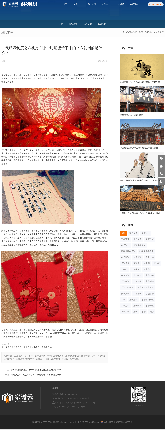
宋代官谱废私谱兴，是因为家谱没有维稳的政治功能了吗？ (37, 371)
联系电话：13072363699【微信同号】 (71, 399)
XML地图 (66, 407)
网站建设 (81, 407)
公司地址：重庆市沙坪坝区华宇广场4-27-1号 (73, 403)
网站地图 (56, 407)
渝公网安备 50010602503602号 (116, 423)
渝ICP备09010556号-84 (88, 423)
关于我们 (77, 4)
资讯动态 (106, 4)
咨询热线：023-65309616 (65, 395)
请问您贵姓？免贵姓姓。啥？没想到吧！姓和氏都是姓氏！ (37, 375)
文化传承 (120, 4)
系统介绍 (92, 4)
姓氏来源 (160, 33)
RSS (73, 407)
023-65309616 (155, 4)
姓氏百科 (134, 4)
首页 (65, 4)
